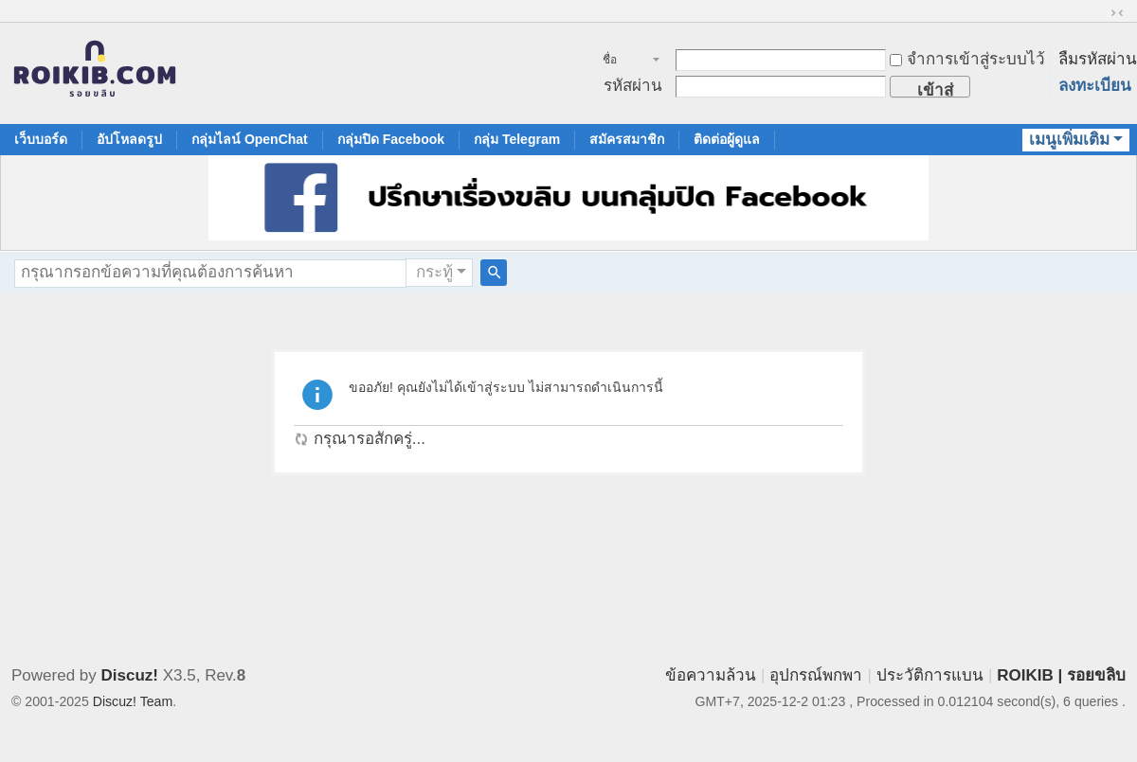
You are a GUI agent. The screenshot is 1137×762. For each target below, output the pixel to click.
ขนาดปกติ (1117, 13)
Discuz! (129, 675)
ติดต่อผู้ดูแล (727, 139)
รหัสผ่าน (633, 86)
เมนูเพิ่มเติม (1069, 140)
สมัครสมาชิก (626, 139)
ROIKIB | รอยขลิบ (1061, 675)
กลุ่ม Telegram (517, 139)
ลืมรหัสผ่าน (1097, 59)
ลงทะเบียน (1094, 86)
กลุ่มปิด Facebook (390, 139)
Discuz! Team (132, 701)
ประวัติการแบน (930, 675)
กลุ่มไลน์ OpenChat (249, 139)
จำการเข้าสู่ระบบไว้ (967, 59)
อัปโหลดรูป (129, 139)
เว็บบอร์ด (40, 139)
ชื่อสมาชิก (620, 61)
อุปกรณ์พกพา (815, 675)
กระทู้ (434, 272)
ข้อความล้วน (710, 675)
